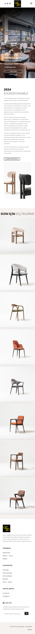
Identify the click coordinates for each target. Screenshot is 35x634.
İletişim (5, 559)
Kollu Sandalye (7, 573)
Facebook (6, 593)
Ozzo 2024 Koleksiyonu (13, 72)
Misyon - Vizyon (8, 556)
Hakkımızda (6, 553)
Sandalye (6, 570)
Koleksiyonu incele (11, 159)
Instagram (6, 596)
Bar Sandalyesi (7, 576)
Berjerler (5, 579)
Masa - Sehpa (7, 582)
